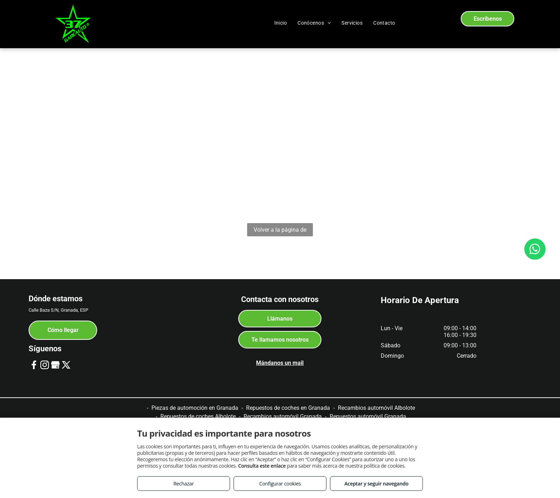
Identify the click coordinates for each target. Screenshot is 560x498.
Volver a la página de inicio (280, 231)
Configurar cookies (280, 483)
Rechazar (183, 483)
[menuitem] (280, 22)
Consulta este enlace (262, 465)
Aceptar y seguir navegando (376, 483)
